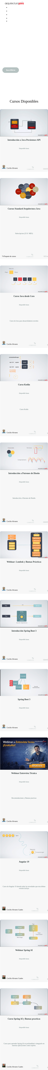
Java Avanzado (13, 7)
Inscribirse (10, 70)
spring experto (13, 11)
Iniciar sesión (13, 18)
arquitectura (12, 15)
